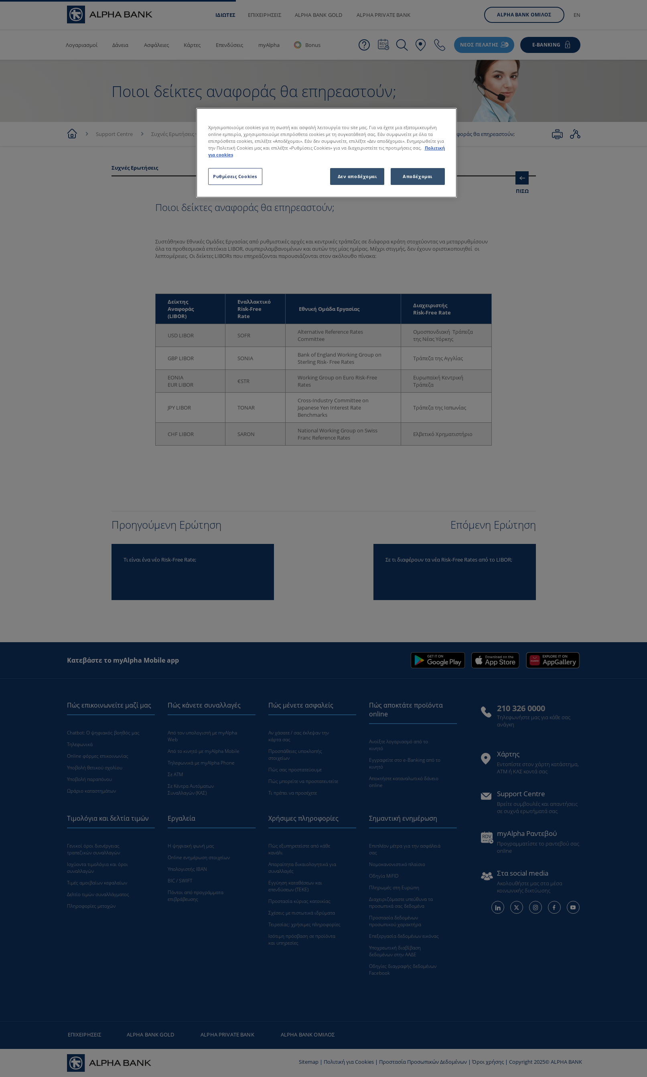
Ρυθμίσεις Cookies (235, 176)
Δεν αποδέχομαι (357, 176)
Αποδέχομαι (417, 176)
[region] (326, 153)
